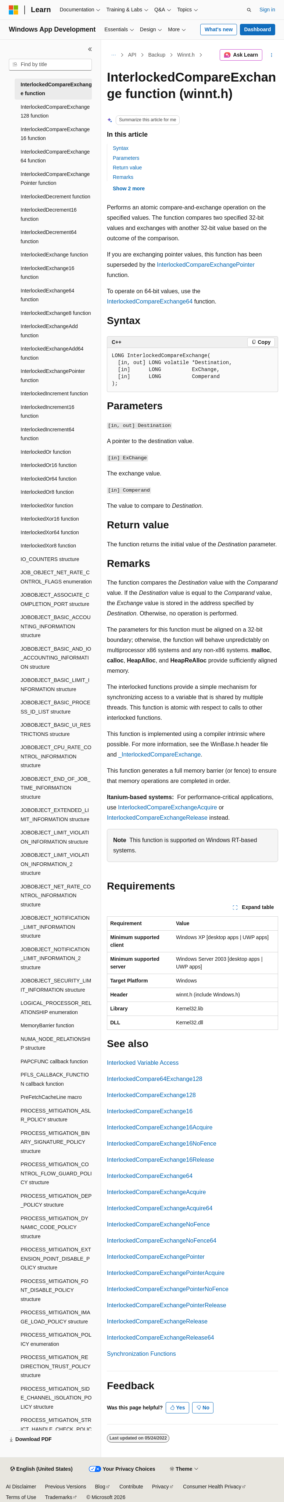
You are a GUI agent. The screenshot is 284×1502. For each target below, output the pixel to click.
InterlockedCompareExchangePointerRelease (166, 1305)
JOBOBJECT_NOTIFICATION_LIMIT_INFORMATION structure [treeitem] (55, 927)
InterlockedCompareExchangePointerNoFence (168, 1289)
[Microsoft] (13, 10)
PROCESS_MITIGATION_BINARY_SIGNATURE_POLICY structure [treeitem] (55, 1142)
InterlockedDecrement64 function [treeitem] (49, 236)
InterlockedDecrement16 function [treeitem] (49, 214)
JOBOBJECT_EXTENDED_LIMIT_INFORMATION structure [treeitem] (55, 814)
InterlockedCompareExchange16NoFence (161, 1143)
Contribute (131, 1487)
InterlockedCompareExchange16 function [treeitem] (55, 133)
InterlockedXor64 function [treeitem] (50, 532)
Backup (156, 55)
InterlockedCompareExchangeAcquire (167, 807)
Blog (100, 1487)
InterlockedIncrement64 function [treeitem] (47, 434)
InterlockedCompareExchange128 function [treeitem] (55, 111)
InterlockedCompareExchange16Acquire (159, 1127)
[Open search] (249, 10)
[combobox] (50, 65)
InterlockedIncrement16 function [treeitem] (47, 411)
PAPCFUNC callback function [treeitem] (54, 1061)
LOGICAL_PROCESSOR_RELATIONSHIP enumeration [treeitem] (56, 1007)
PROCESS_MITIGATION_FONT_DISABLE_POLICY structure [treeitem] (54, 1290)
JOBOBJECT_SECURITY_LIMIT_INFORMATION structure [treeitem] (56, 985)
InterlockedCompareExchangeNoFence (158, 1224)
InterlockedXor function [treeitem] (47, 506)
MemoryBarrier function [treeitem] (47, 1025)
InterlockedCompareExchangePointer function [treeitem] (55, 178)
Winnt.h (185, 55)
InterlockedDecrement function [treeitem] (55, 197)
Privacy (160, 1487)
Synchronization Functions (141, 1354)
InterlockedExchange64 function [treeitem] (47, 295)
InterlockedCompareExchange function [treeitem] (56, 89)
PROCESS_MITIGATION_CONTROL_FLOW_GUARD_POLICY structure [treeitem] (56, 1173)
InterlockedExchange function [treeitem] (54, 255)
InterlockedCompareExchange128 (151, 1095)
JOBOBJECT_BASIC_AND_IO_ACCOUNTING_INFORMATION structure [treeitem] (56, 658)
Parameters (126, 158)
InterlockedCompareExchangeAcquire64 (159, 1208)
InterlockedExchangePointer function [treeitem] (53, 375)
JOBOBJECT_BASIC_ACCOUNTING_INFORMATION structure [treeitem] (56, 626)
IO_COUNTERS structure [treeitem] (50, 559)
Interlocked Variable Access (143, 1063)
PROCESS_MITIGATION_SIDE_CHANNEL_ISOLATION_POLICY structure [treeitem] (56, 1398)
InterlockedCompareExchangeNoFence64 (161, 1240)
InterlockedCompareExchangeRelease (157, 818)
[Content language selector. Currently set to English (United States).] (41, 1469)
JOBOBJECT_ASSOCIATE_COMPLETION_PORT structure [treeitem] (55, 599)
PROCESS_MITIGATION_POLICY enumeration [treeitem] (56, 1339)
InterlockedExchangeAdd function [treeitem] (49, 330)
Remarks (123, 177)
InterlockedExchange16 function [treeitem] (47, 272)
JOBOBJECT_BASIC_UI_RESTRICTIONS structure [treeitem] (56, 729)
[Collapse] (90, 49)
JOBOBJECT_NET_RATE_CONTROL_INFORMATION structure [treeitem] (56, 896)
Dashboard (257, 29)
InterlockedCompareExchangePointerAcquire (165, 1273)
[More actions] (271, 55)
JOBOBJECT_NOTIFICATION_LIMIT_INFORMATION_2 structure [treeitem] (55, 958)
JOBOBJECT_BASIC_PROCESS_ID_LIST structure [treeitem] (55, 707)
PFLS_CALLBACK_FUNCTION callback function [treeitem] (55, 1079)
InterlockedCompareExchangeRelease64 (160, 1337)
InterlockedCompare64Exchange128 (154, 1079)
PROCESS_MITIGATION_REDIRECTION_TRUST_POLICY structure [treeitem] (55, 1366)
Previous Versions (65, 1487)
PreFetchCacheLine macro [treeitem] (51, 1097)
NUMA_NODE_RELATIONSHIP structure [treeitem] (55, 1043)
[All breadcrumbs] (113, 55)
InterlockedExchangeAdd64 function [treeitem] (52, 353)
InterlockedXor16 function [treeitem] (50, 519)
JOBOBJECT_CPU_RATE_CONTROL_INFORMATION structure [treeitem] (56, 756)
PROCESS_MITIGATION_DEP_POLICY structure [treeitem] (56, 1200)
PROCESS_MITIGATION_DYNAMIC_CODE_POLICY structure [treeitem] (54, 1227)
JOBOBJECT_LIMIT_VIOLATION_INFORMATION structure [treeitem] (55, 837)
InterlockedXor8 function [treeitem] (48, 546)
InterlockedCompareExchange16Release (160, 1160)
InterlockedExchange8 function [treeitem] (56, 313)
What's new (219, 29)
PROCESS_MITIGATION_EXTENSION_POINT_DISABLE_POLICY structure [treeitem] (56, 1259)
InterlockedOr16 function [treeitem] (49, 465)
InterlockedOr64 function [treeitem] (49, 479)
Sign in (267, 9)
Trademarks (58, 1497)
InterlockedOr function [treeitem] (46, 452)
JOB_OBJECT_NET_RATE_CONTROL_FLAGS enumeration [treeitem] (56, 577)
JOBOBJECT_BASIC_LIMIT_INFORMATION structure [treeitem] (55, 684)
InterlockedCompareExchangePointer (206, 265)
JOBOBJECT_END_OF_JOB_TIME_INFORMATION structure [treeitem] (55, 788)
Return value (127, 167)
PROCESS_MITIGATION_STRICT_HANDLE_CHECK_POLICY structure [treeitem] (56, 1429)
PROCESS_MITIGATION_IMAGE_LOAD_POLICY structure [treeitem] (55, 1317)
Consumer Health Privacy (212, 1487)
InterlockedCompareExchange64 (150, 301)
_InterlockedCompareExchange (159, 754)
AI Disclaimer (21, 1487)
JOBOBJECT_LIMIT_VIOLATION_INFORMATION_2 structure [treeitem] (55, 864)
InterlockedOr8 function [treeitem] (47, 492)
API (132, 55)
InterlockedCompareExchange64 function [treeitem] (55, 156)
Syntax (121, 148)
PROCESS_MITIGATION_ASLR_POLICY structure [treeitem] (56, 1115)
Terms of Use (21, 1497)
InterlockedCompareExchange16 (150, 1111)
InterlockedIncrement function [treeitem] (54, 393)
